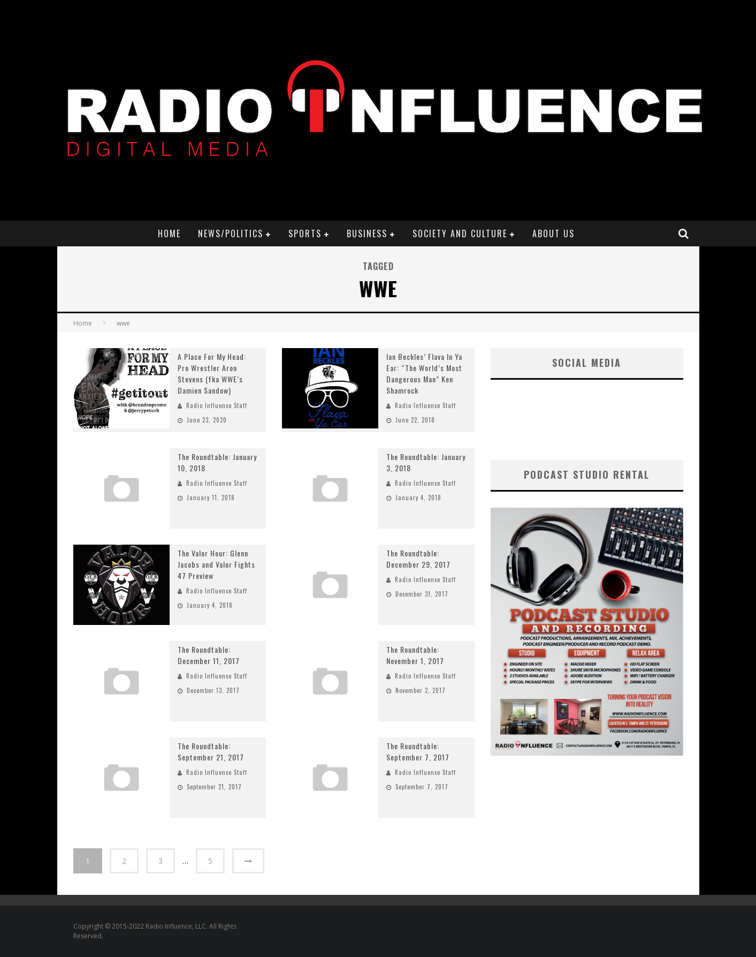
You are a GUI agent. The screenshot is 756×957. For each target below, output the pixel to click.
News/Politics (230, 233)
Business (367, 233)
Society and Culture (460, 233)
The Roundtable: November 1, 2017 (415, 655)
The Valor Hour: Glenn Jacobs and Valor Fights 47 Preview (216, 564)
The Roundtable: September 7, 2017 (417, 751)
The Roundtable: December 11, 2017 (209, 655)
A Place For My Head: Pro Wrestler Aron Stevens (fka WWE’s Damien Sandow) (212, 373)
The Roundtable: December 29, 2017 (418, 558)
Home (169, 233)
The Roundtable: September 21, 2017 (211, 751)
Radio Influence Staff (216, 405)
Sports (305, 233)
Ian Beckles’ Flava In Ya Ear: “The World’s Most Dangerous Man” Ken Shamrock (424, 373)
